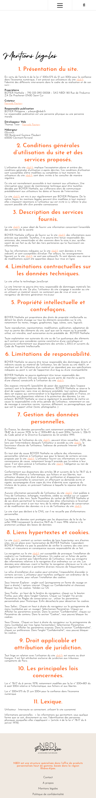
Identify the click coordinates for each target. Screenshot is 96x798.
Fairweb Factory (13, 103)
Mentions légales (48, 788)
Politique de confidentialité (48, 794)
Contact (48, 777)
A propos (48, 783)
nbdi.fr (80, 79)
